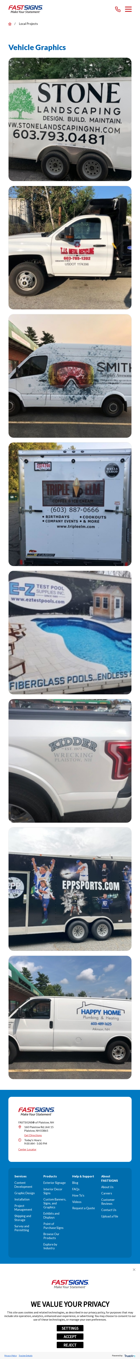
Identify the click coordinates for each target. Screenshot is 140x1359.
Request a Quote (83, 1208)
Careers (106, 1193)
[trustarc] (129, 1355)
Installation (22, 1199)
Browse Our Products (51, 1236)
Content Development (23, 1184)
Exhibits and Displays (51, 1215)
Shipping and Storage (22, 1218)
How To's (78, 1195)
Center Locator (27, 1149)
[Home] (25, 9)
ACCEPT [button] (70, 1336)
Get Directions (33, 1135)
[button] (134, 1269)
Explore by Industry (50, 1246)
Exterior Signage (54, 1183)
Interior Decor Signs (52, 1191)
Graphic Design (24, 1193)
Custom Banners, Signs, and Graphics (54, 1203)
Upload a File (109, 1216)
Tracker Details (25, 1355)
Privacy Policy (10, 1355)
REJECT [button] (70, 1345)
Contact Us (108, 1210)
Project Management (23, 1208)
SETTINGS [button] (70, 1328)
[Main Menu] (128, 9)
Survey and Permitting (21, 1228)
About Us (107, 1187)
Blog (75, 1183)
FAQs (76, 1189)
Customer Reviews (108, 1201)
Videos (76, 1202)
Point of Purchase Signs (53, 1226)
